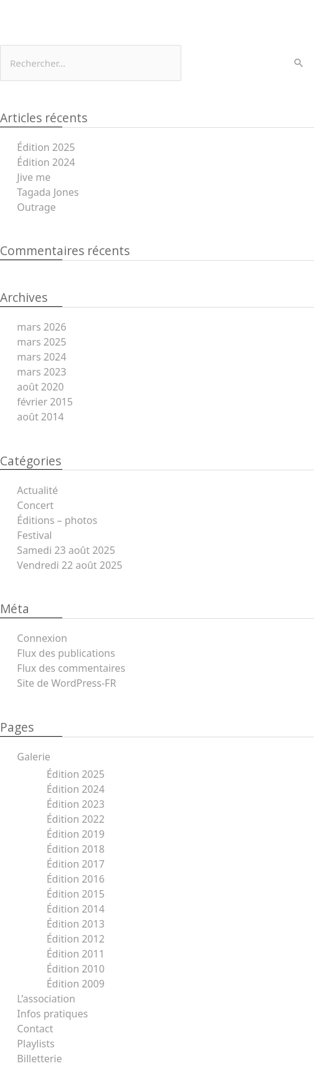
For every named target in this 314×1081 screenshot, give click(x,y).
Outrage (36, 207)
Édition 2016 (76, 879)
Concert (35, 505)
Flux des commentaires (71, 668)
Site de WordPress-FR (66, 683)
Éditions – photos (57, 520)
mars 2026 (41, 327)
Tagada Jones (47, 192)
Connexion (42, 638)
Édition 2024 (46, 162)
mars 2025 (41, 342)
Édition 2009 (76, 984)
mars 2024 (41, 357)
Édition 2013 (76, 924)
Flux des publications (66, 653)
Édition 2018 (76, 849)
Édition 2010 (76, 969)
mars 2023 (41, 372)
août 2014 (40, 417)
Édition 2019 (76, 834)
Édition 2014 (76, 909)
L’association (46, 999)
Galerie (33, 756)
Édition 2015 (76, 894)
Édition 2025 (46, 147)
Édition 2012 (76, 939)
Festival (34, 535)
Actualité (37, 490)
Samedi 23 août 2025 (66, 550)
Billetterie (39, 1058)
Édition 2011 (76, 954)
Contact (35, 1028)
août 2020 (40, 387)
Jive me (33, 177)
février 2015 (44, 402)
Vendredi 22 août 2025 (69, 565)
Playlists (35, 1043)
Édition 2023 (76, 804)
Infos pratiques (52, 1013)
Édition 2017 (76, 864)
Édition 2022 (76, 819)
